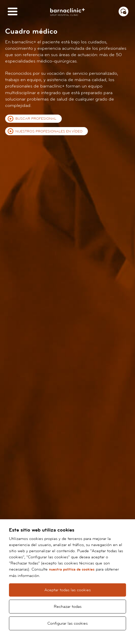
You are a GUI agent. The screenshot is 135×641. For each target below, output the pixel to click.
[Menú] (12, 12)
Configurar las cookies (67, 623)
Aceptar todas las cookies (67, 590)
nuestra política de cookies (72, 569)
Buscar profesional (35, 118)
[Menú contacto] (123, 11)
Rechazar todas (67, 606)
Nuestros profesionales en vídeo (48, 131)
